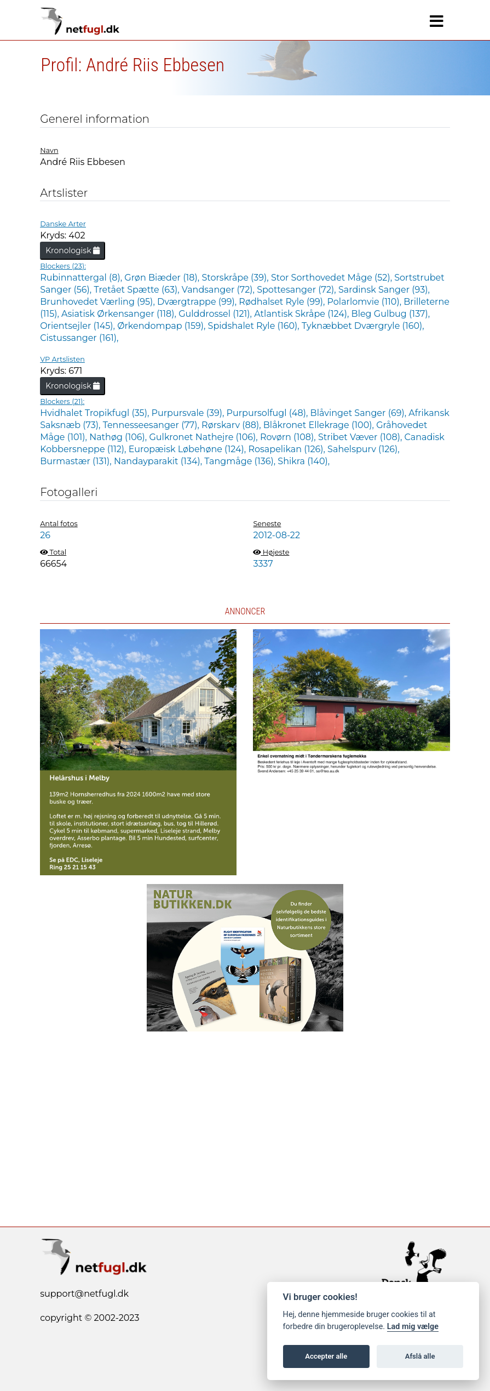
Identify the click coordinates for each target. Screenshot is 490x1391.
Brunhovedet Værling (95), (98, 302)
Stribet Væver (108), (361, 437)
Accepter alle (326, 1356)
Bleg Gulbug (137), (390, 314)
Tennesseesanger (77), (152, 425)
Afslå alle (420, 1356)
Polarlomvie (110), (365, 302)
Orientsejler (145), (78, 326)
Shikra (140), (304, 461)
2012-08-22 (276, 535)
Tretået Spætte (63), (137, 289)
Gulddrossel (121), (216, 314)
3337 (263, 563)
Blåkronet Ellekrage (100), (319, 425)
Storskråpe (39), (236, 277)
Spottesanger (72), (297, 289)
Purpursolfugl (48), (268, 413)
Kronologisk (72, 250)
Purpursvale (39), (189, 413)
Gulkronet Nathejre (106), (204, 437)
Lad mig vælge (413, 1326)
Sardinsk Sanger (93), (384, 289)
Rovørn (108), (289, 437)
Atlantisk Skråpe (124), (302, 314)
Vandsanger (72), (219, 289)
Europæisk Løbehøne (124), (189, 449)
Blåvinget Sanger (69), (359, 413)
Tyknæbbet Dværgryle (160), (363, 326)
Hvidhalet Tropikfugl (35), (95, 413)
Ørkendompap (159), (162, 326)
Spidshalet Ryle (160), (255, 326)
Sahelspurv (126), (363, 449)
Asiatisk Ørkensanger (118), (119, 314)
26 (45, 535)
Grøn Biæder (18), (162, 277)
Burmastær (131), (77, 461)
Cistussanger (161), (79, 338)
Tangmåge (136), (241, 461)
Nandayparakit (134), (159, 461)
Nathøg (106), (119, 437)
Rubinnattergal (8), (82, 277)
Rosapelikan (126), (287, 449)
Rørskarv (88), (232, 425)
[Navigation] (437, 21)
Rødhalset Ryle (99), (283, 302)
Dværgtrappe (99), (198, 302)
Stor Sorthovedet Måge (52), (332, 277)
